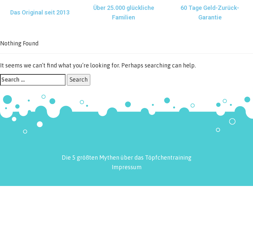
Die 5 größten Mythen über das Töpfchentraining (126, 157)
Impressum (127, 167)
